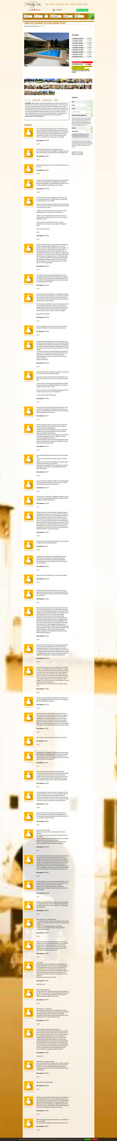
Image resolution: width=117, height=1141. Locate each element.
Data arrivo (25, 14)
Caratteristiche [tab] (36, 100)
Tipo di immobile (53, 14)
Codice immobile (77, 14)
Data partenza (36, 14)
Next (67, 49)
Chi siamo (52, 4)
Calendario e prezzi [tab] (47, 100)
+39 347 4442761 (57, 10)
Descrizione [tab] (27, 100)
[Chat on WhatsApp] (82, 11)
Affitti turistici (60, 4)
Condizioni (79, 4)
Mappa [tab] (55, 100)
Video (67, 4)
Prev (26, 49)
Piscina (64, 14)
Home (46, 4)
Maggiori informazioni (78, 1139)
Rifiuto (95, 1139)
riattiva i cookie (42, 26)
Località (72, 4)
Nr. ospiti (46, 14)
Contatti (85, 4)
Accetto (87, 1139)
